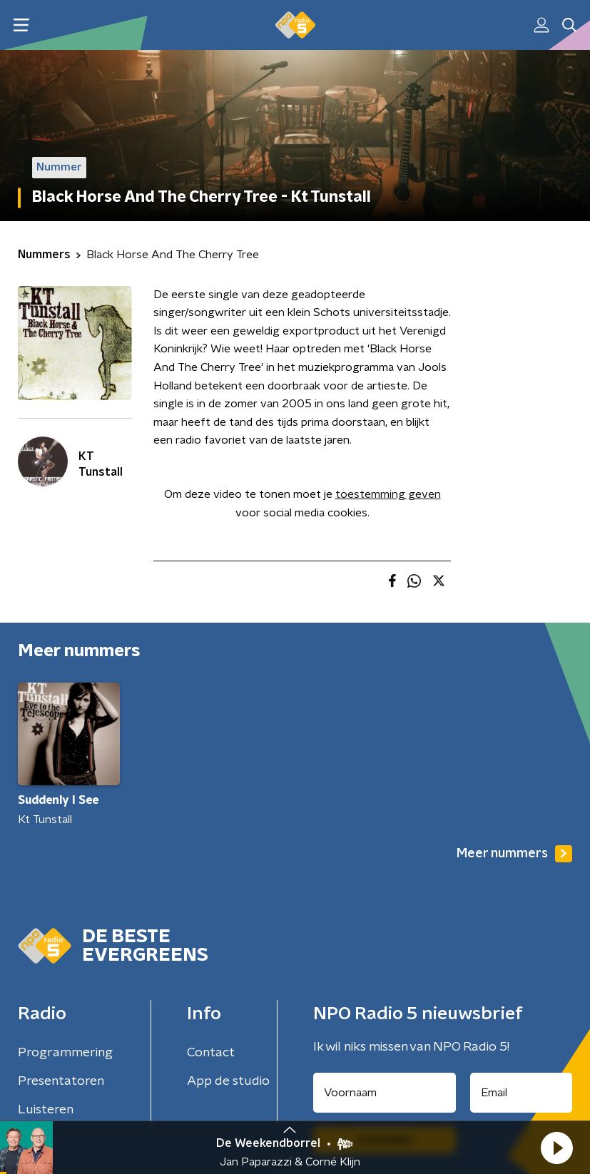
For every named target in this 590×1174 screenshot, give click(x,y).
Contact (211, 1052)
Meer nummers (514, 853)
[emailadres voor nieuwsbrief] (521, 1093)
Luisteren (45, 1109)
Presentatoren (61, 1081)
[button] (556, 1147)
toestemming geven (388, 494)
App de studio (228, 1081)
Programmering (65, 1052)
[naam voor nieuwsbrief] (384, 1093)
